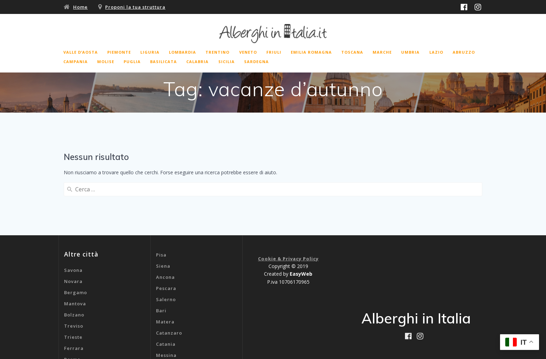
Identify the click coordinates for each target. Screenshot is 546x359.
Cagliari (166, 311)
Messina (166, 300)
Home (80, 7)
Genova (165, 322)
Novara (73, 226)
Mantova (75, 248)
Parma (72, 304)
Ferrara (74, 293)
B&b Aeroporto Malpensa (187, 333)
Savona (73, 215)
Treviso (73, 271)
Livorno (73, 326)
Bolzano (74, 260)
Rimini (72, 315)
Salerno (166, 244)
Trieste (73, 282)
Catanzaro (169, 278)
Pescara (166, 233)
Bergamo (75, 237)
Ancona (165, 222)
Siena (163, 211)
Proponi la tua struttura (135, 7)
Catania (166, 289)
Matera (165, 266)
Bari (161, 255)
